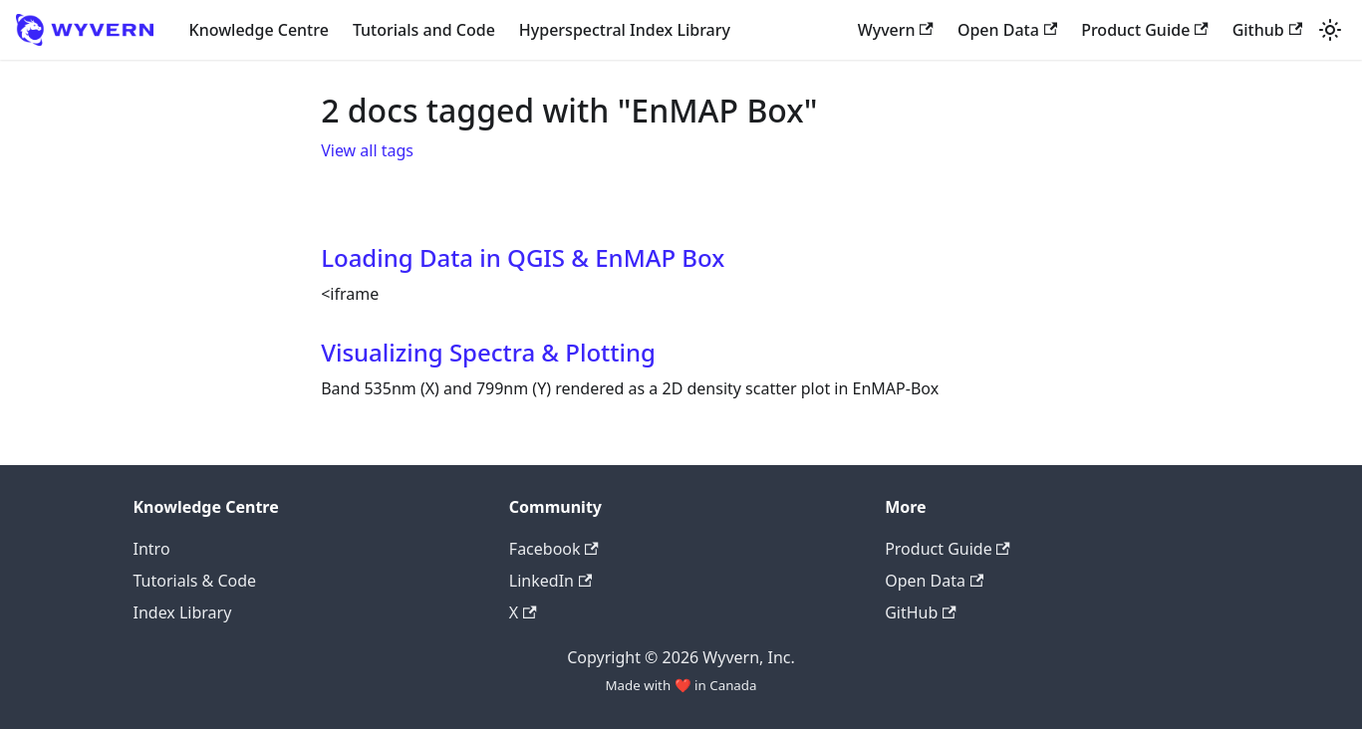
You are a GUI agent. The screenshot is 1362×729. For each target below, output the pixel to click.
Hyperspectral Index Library (624, 30)
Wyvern (896, 30)
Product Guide (1144, 30)
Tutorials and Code (424, 30)
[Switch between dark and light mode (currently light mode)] (1330, 30)
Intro (152, 549)
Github (1267, 30)
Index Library (183, 612)
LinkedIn (550, 581)
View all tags (367, 150)
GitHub (920, 612)
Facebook (554, 549)
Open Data (1007, 30)
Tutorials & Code (195, 581)
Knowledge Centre (259, 30)
